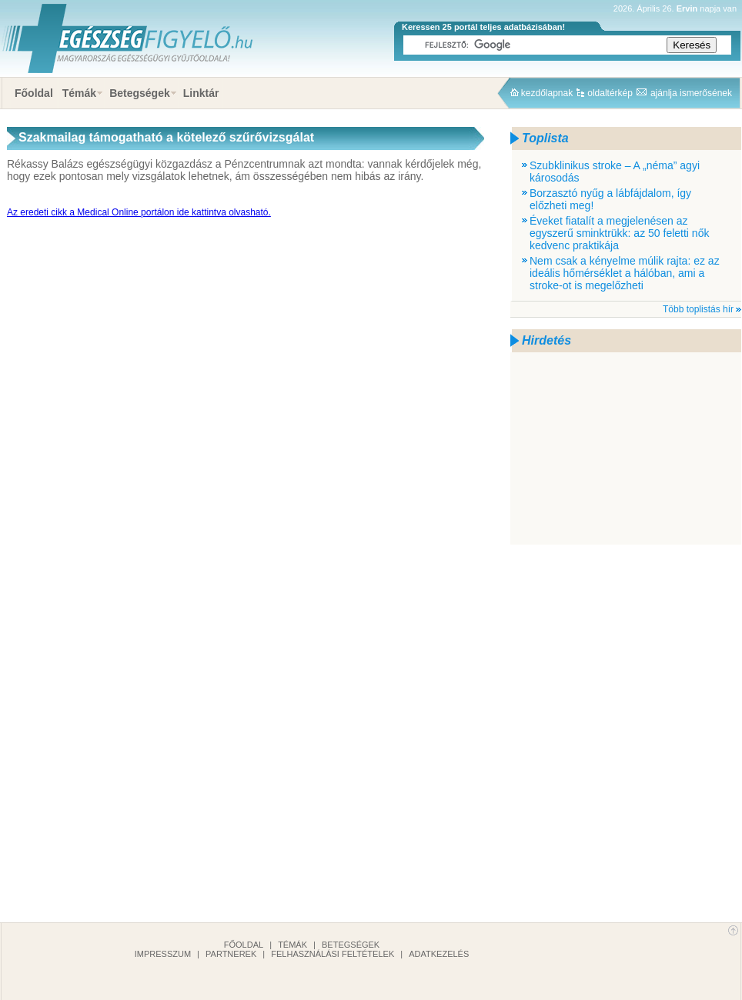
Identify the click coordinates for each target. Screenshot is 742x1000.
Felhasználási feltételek (332, 953)
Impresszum (163, 953)
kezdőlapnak (547, 93)
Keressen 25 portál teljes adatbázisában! (483, 27)
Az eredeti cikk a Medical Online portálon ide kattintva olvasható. (139, 212)
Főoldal (34, 93)
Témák (79, 93)
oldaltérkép (610, 93)
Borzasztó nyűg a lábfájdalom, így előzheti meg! (610, 199)
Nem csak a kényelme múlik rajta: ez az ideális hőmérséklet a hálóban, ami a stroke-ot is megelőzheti (625, 273)
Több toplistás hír (698, 309)
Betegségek (139, 93)
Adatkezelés (439, 953)
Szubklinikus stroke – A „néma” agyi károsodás (615, 171)
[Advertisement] (625, 448)
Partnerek (231, 953)
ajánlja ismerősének (691, 93)
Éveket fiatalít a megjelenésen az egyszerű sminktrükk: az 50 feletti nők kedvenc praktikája (619, 233)
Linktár (201, 93)
